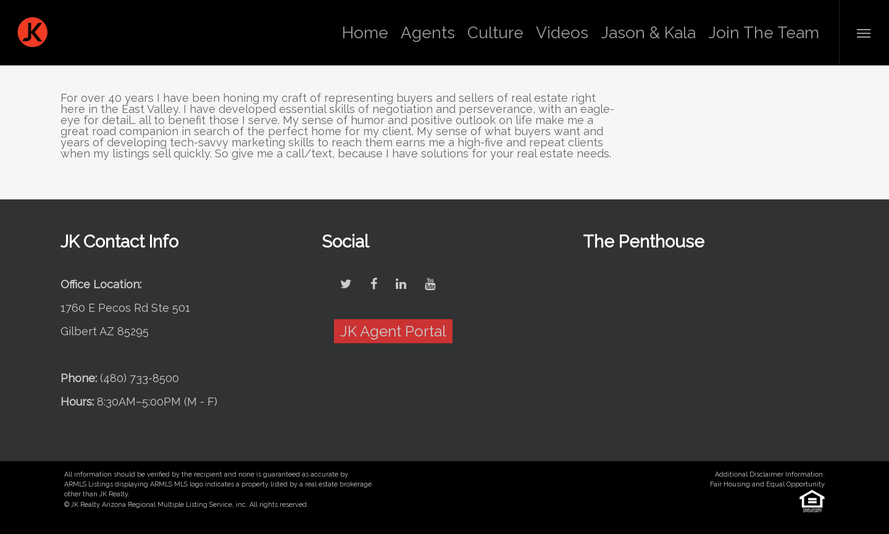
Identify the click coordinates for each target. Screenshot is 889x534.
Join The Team (763, 33)
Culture (495, 33)
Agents (428, 33)
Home (365, 33)
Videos (562, 33)
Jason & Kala (648, 33)
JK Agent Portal (393, 331)
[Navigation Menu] (864, 32)
